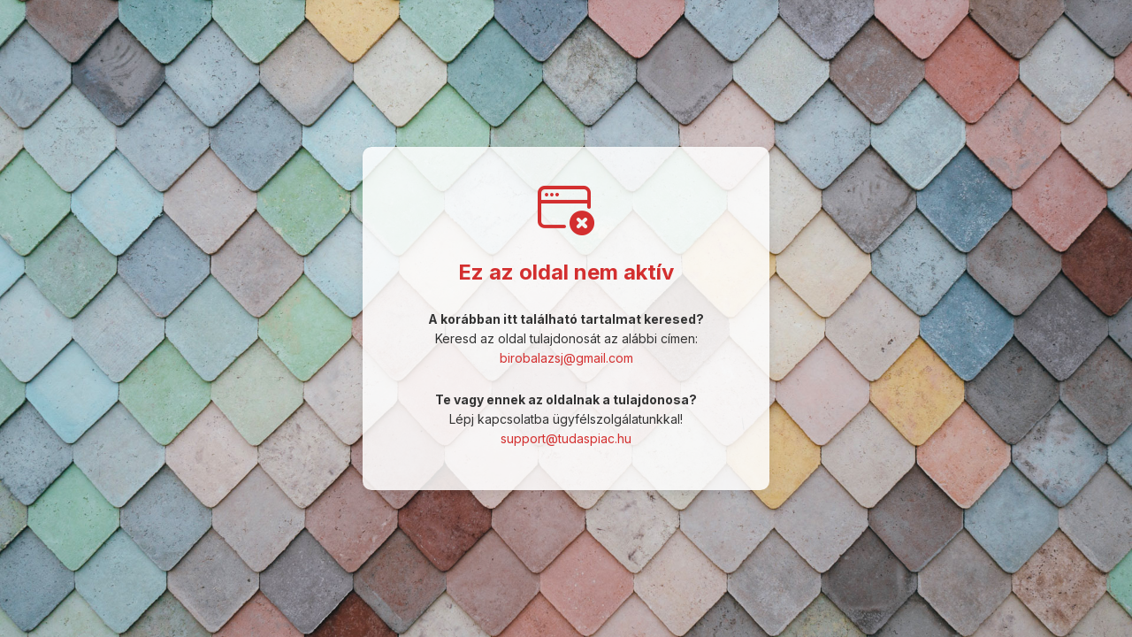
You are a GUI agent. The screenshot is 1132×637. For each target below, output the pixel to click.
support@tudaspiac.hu (566, 438)
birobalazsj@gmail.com (566, 357)
